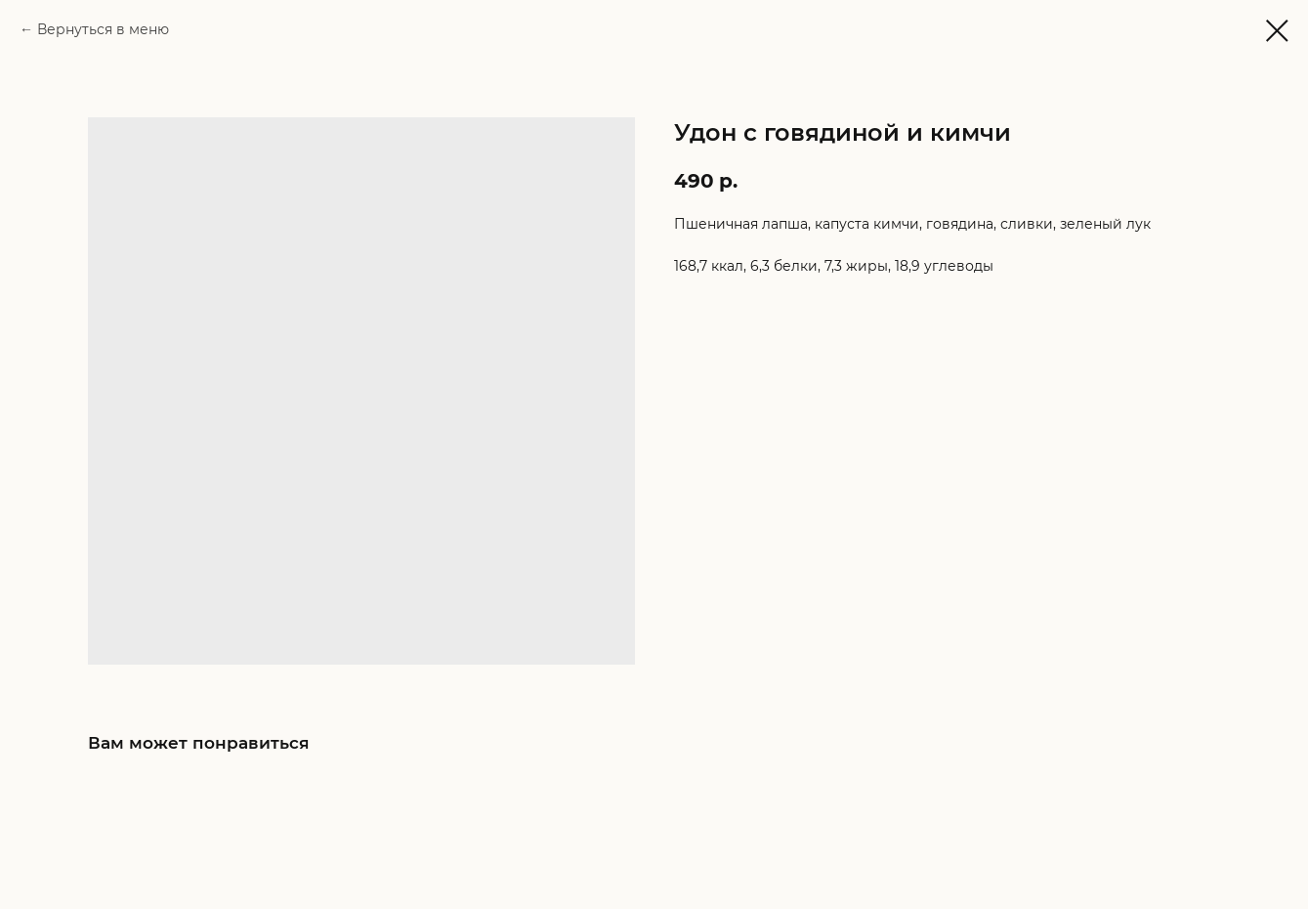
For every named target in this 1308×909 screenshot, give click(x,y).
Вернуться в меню (103, 29)
